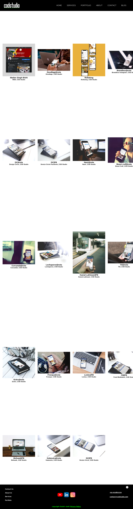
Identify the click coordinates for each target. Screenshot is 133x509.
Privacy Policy (75, 506)
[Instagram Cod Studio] (72, 494)
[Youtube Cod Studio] (60, 494)
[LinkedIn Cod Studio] (66, 494)
